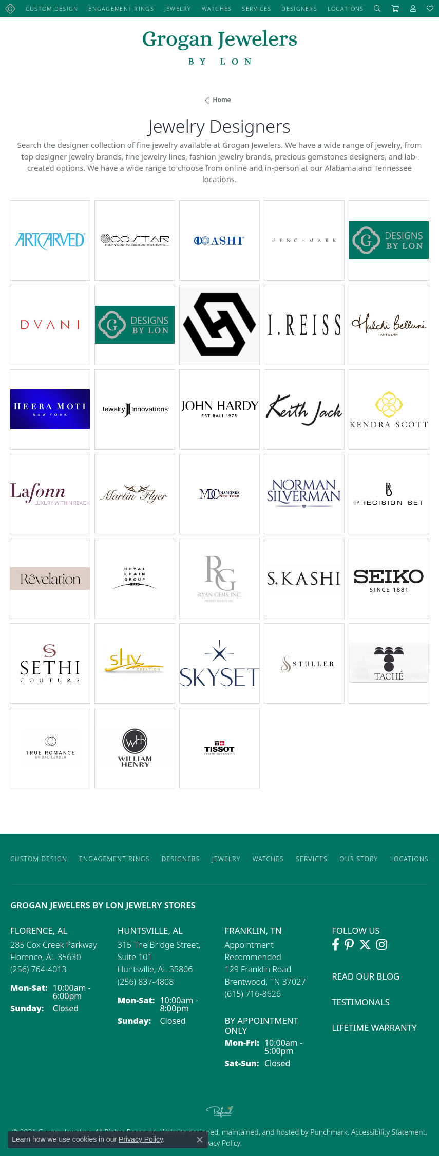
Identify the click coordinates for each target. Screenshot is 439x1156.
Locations (346, 8)
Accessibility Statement (388, 1132)
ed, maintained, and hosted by (260, 1132)
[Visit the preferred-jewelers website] (220, 1111)
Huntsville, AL (150, 930)
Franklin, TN (253, 930)
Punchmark (328, 1132)
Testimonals (361, 1002)
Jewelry (178, 8)
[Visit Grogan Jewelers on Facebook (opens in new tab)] (335, 945)
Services (256, 8)
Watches (217, 8)
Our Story (358, 858)
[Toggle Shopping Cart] (395, 8)
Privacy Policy (218, 1143)
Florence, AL (38, 930)
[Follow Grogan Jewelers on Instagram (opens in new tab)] (381, 945)
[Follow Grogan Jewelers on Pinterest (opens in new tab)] (349, 945)
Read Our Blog (365, 976)
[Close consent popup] (200, 1140)
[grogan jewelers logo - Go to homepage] (220, 48)
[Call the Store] (38, 969)
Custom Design (52, 8)
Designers (299, 8)
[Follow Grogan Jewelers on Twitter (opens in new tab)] (365, 945)
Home (222, 99)
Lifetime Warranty (374, 1027)
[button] (377, 8)
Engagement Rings (121, 8)
